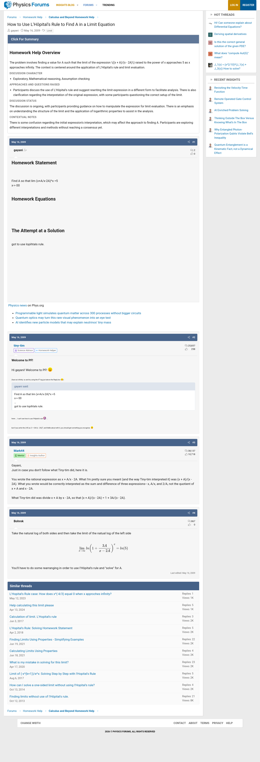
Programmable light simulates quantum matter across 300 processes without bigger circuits (95, 329)
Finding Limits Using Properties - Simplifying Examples (64, 656)
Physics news (34, 321)
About (189, 739)
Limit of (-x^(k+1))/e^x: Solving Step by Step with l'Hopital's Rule (70, 690)
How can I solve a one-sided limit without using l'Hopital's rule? (69, 701)
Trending (126, 5)
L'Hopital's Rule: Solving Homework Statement (58, 644)
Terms (201, 739)
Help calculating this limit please (49, 621)
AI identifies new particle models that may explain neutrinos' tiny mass (80, 338)
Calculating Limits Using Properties (51, 667)
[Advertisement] (103, 289)
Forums (105, 5)
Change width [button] (34, 739)
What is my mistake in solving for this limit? (56, 678)
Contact (176, 739)
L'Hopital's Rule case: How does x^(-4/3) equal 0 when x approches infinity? (78, 610)
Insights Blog (82, 5)
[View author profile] (53, 472)
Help (225, 739)
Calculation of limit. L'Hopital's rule (50, 633)
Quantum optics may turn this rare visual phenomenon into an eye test (80, 334)
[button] (94, 5)
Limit (66, 32)
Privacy (214, 739)
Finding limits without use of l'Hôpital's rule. (56, 713)
